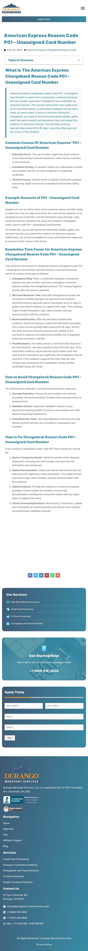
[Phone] (44, 727)
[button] (82, 8)
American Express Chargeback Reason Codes (52, 50)
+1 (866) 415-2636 (44, 671)
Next (10, 738)
